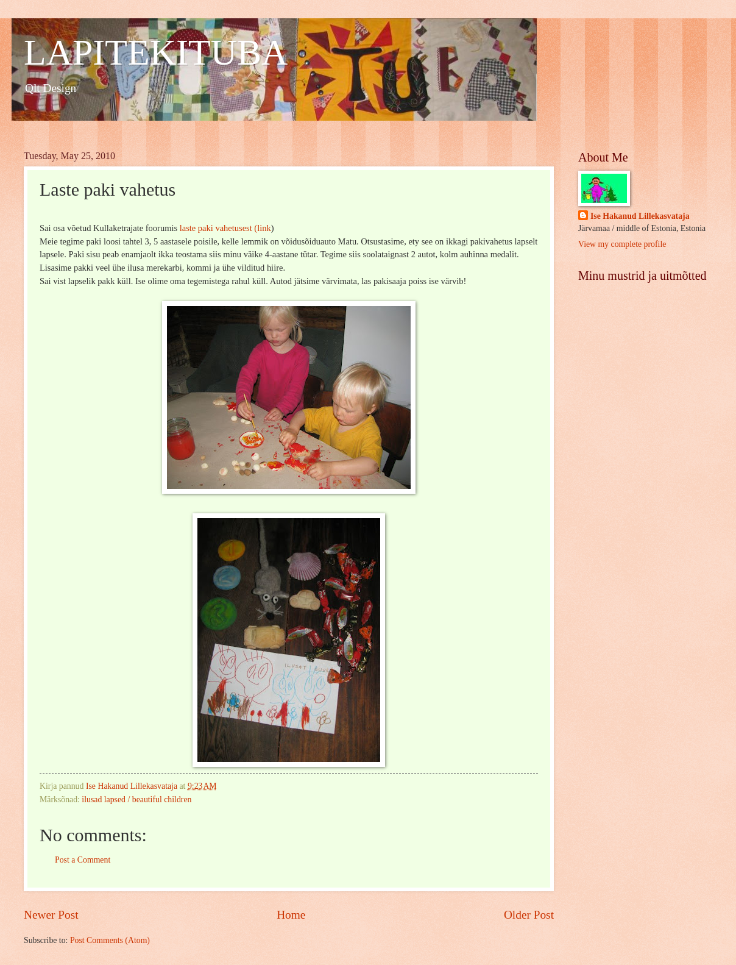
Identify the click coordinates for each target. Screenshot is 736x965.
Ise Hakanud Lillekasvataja (640, 216)
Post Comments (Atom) (110, 940)
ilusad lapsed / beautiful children (136, 799)
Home (291, 914)
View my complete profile (622, 244)
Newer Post (51, 914)
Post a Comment (82, 859)
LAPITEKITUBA (156, 52)
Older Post (529, 914)
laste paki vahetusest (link (225, 228)
